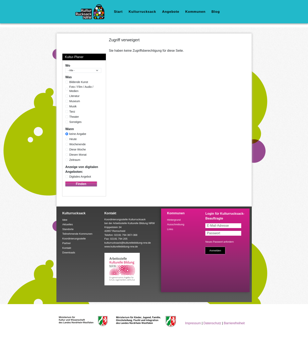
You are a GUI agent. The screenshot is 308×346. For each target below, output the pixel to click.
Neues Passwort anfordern (219, 241)
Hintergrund (174, 219)
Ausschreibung (175, 224)
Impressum (193, 323)
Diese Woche (77, 149)
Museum (74, 101)
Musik (73, 106)
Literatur (74, 96)
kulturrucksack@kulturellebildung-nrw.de (127, 242)
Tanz (72, 111)
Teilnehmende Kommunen (77, 233)
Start (118, 12)
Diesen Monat (78, 154)
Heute (73, 139)
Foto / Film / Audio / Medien (81, 89)
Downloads (68, 252)
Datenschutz (212, 323)
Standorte (68, 229)
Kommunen (195, 12)
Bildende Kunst (78, 82)
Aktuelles (67, 224)
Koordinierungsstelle (74, 238)
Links (170, 229)
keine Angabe (77, 133)
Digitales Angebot (80, 176)
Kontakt (66, 247)
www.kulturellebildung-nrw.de (121, 246)
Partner (66, 243)
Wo (67, 65)
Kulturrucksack (142, 12)
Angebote (170, 12)
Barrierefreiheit (234, 323)
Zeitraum (74, 159)
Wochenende (77, 144)
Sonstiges (75, 122)
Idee (64, 219)
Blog (216, 12)
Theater (74, 116)
